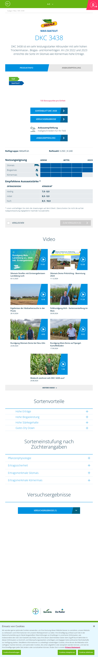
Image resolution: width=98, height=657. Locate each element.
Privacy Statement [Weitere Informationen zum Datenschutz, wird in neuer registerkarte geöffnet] (72, 647)
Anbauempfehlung (71, 67)
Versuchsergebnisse (46, 119)
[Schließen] (94, 626)
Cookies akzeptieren (67, 652)
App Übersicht (50, 620)
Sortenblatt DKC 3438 (46, 110)
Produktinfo (26, 67)
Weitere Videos (48, 388)
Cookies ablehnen (86, 652)
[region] (49, 639)
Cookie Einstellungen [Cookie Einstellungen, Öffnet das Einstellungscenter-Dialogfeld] (11, 652)
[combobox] (49, 510)
